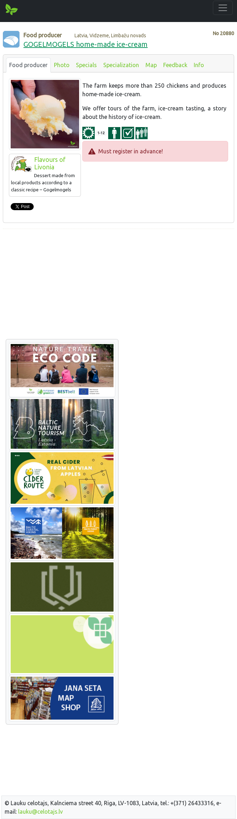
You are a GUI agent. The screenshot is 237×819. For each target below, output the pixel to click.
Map (151, 65)
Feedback (175, 65)
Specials (86, 65)
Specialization (121, 65)
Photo (62, 65)
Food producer (28, 65)
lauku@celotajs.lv (40, 811)
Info (199, 65)
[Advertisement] (118, 284)
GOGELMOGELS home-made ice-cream (85, 44)
